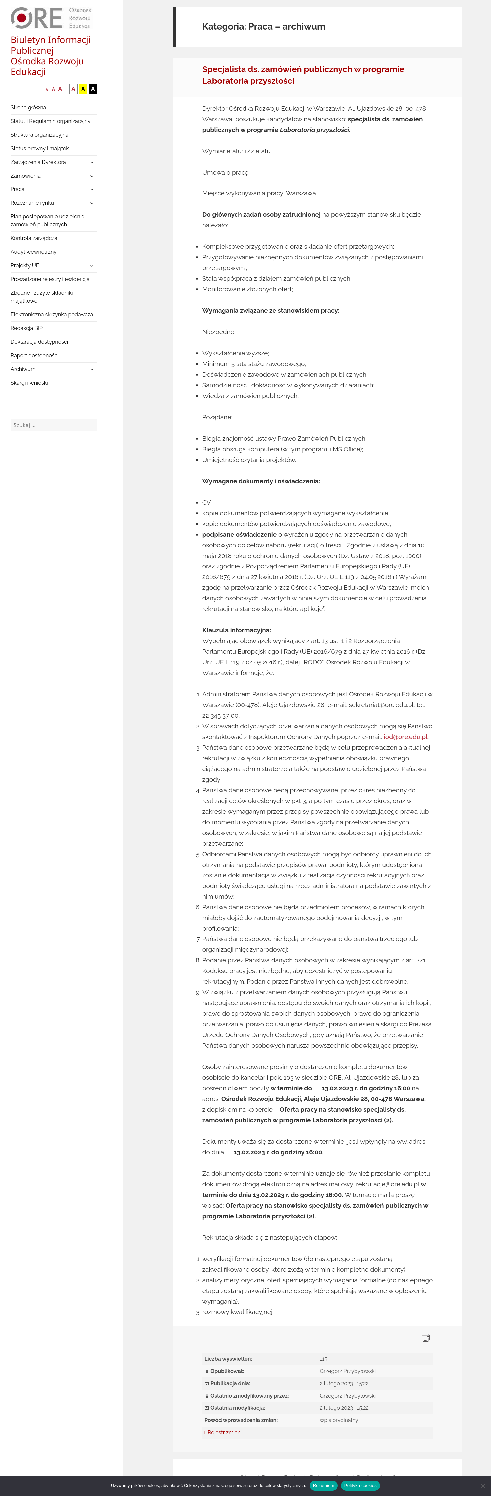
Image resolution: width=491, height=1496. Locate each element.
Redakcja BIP (27, 328)
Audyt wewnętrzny (34, 252)
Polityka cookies (360, 1485)
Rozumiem (323, 1485)
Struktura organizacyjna (40, 135)
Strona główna (28, 107)
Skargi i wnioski (29, 383)
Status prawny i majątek (40, 148)
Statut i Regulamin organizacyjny (51, 121)
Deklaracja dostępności (39, 342)
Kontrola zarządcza (34, 238)
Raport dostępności (35, 355)
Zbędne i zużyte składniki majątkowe (42, 297)
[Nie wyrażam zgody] (482, 1485)
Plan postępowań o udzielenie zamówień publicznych (47, 220)
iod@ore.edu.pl (405, 736)
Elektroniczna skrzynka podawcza (52, 314)
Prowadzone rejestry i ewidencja (50, 279)
